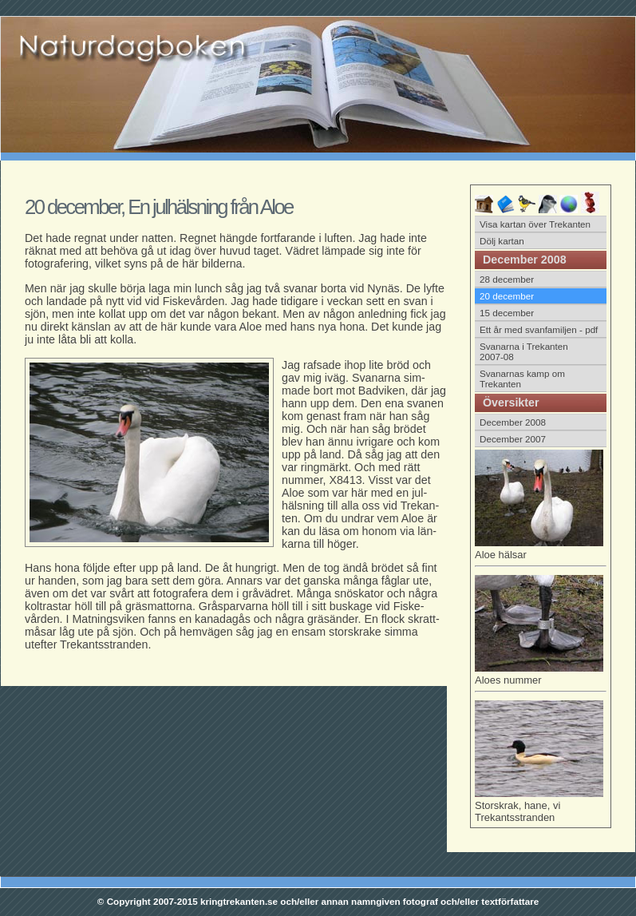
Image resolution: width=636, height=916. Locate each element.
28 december (507, 279)
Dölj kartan (502, 241)
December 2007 (513, 439)
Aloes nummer (540, 677)
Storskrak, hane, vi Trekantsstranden (539, 805)
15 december (507, 312)
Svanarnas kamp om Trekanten (522, 378)
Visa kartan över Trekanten (535, 224)
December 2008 (513, 422)
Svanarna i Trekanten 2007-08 (524, 351)
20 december (507, 296)
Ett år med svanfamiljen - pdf (539, 329)
